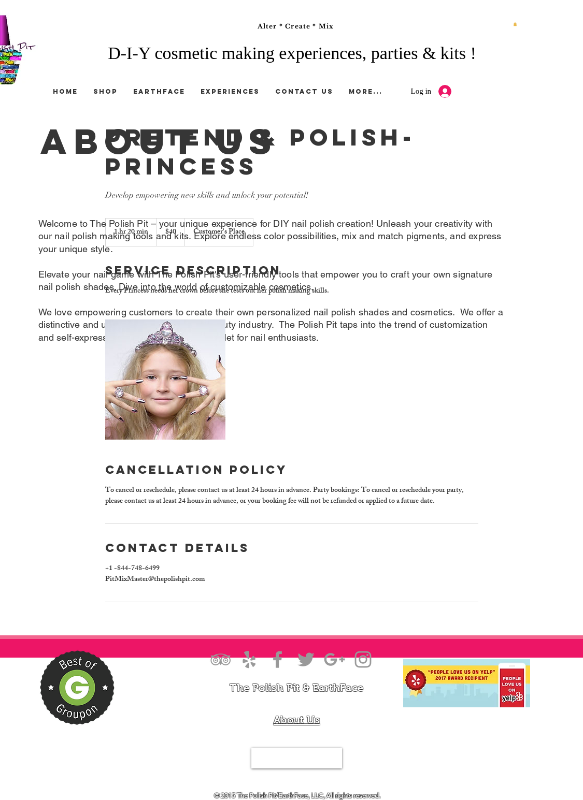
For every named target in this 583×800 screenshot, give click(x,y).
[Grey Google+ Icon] (334, 659)
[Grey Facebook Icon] (277, 659)
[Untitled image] (165, 379)
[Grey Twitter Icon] (306, 659)
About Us (297, 719)
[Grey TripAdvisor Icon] (220, 659)
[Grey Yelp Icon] (249, 659)
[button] (515, 24)
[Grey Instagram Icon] (363, 659)
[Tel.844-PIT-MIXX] (296, 758)
